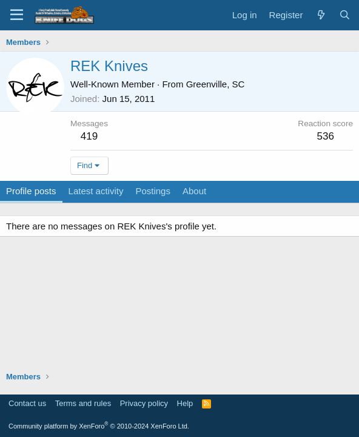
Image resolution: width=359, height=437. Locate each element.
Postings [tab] (152, 191)
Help (185, 403)
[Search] (345, 15)
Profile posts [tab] (31, 191)
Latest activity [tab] (96, 191)
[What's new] (320, 15)
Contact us (27, 403)
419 (89, 136)
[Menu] (16, 15)
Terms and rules (83, 403)
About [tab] (194, 191)
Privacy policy (144, 403)
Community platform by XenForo (98, 426)
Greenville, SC (215, 84)
